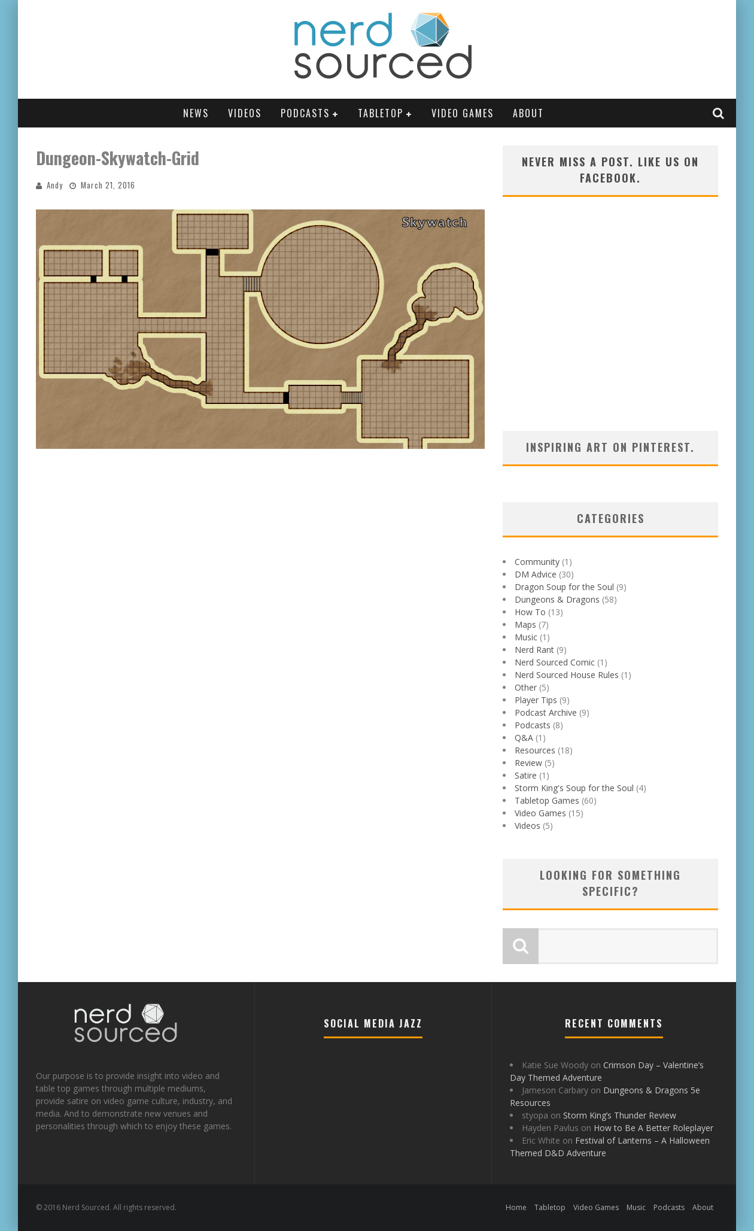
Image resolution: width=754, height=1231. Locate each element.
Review (528, 762)
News (196, 113)
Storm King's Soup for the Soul (574, 788)
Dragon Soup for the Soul (564, 586)
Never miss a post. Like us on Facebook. (610, 170)
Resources (535, 750)
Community (537, 561)
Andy (55, 185)
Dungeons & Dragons (557, 599)
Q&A (524, 737)
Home (516, 1207)
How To (530, 612)
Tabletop (380, 113)
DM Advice (536, 574)
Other (526, 687)
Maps (525, 624)
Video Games (462, 113)
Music (526, 637)
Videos (245, 113)
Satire (526, 775)
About (528, 113)
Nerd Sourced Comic (555, 662)
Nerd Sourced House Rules (567, 674)
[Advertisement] (610, 329)
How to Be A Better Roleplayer (653, 1127)
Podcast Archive (546, 712)
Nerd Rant (534, 649)
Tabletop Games (547, 800)
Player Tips (536, 700)
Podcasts (305, 113)
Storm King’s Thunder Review (619, 1115)
